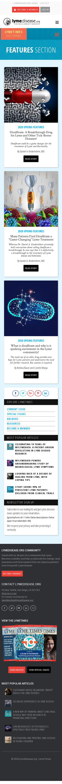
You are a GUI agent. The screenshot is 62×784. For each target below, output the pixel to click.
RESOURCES (13, 423)
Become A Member (25, 9)
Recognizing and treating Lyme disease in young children (34, 739)
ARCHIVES (12, 419)
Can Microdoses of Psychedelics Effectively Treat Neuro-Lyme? (31, 728)
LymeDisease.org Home (25, 3)
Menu (57, 35)
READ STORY (31, 158)
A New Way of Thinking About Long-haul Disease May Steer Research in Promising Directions (34, 715)
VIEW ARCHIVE (17, 669)
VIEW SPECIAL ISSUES (39, 669)
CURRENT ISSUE (16, 409)
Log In (45, 9)
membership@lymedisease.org (17, 600)
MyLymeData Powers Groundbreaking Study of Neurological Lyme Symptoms (34, 463)
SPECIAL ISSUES (16, 414)
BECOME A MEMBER (18, 428)
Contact (44, 3)
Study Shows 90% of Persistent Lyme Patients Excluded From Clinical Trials (34, 490)
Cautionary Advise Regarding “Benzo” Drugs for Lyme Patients (33, 691)
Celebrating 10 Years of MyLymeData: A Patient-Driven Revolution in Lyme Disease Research (34, 449)
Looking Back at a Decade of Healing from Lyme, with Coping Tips (33, 476)
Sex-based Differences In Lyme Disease (33, 701)
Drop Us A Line (9, 593)
